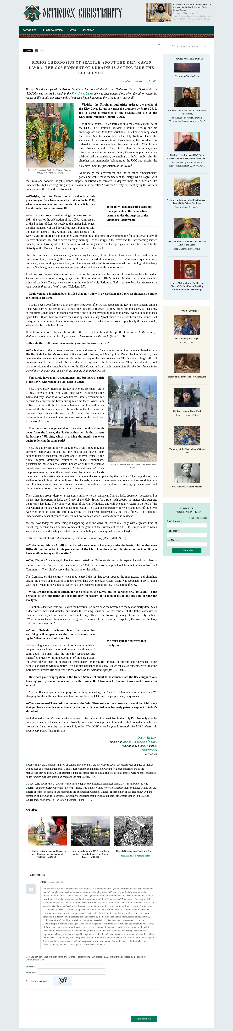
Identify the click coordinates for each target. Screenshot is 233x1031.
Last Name (173, 540)
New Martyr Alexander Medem (187, 487)
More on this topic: (189, 58)
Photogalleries (53, 30)
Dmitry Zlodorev (147, 737)
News (72, 30)
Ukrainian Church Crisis (187, 76)
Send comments (144, 1019)
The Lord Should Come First (187, 411)
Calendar (88, 30)
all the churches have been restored (120, 255)
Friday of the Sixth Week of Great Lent (187, 377)
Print (158, 44)
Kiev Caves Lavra (82, 93)
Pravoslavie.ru (148, 749)
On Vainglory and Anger (187, 338)
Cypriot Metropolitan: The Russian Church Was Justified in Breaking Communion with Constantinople (187, 286)
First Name (173, 530)
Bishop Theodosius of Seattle (140, 81)
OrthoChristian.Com (35, 960)
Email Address (174, 521)
